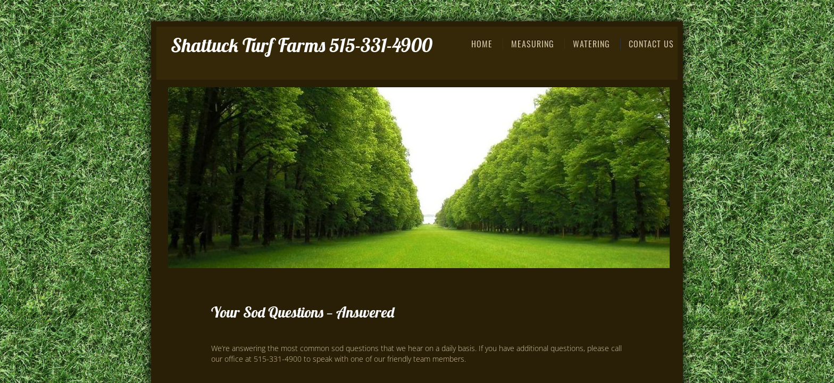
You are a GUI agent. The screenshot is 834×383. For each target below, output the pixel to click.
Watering (591, 43)
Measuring (532, 43)
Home (482, 43)
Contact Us (651, 43)
